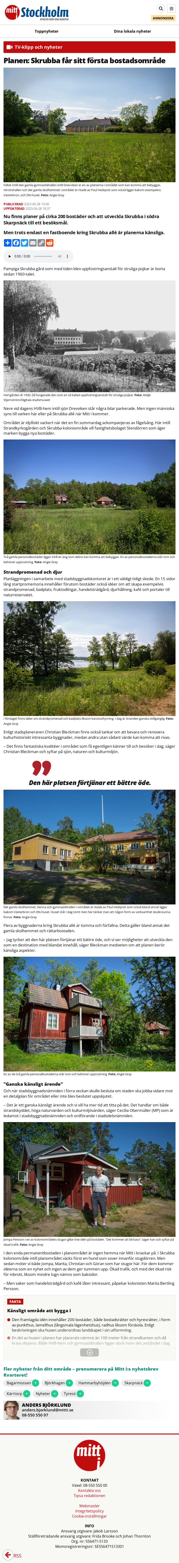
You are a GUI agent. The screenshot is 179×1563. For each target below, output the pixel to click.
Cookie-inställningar (89, 1516)
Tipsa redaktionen (89, 1495)
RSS (14, 1556)
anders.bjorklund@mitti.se (47, 1409)
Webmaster (89, 1505)
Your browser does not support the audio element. (38, 256)
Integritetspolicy (89, 1511)
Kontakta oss (89, 1490)
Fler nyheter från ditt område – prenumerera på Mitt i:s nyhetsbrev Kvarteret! (80, 1372)
